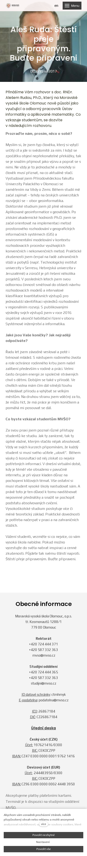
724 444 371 (48, 644)
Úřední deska (43, 728)
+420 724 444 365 (43, 672)
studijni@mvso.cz (43, 683)
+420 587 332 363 (43, 650)
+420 (33, 644)
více (43, 824)
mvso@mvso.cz (43, 655)
